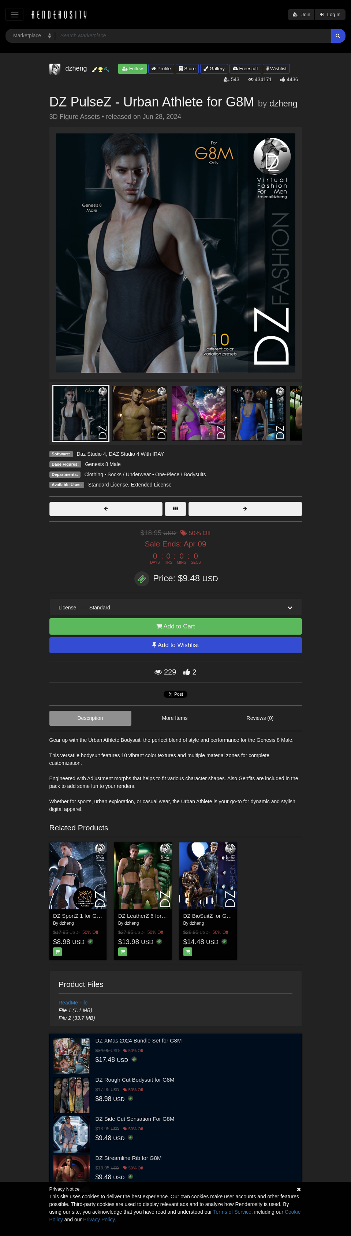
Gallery (214, 68)
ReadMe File (73, 1003)
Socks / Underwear (129, 474)
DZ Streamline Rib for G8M (129, 1158)
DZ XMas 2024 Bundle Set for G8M (139, 1040)
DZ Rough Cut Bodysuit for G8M (135, 1080)
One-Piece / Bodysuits (180, 474)
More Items (175, 718)
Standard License (108, 485)
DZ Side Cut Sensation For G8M (135, 1119)
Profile (161, 68)
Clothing (94, 474)
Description (90, 718)
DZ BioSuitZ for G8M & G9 (216, 916)
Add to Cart (175, 626)
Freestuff (245, 68)
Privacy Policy (99, 1219)
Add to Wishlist (175, 645)
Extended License (151, 485)
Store (187, 68)
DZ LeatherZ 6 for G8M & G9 (153, 916)
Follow (132, 68)
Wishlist (276, 68)
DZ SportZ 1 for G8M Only (85, 916)
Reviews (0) (260, 718)
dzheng (283, 103)
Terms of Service (232, 1212)
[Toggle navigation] (14, 14)
